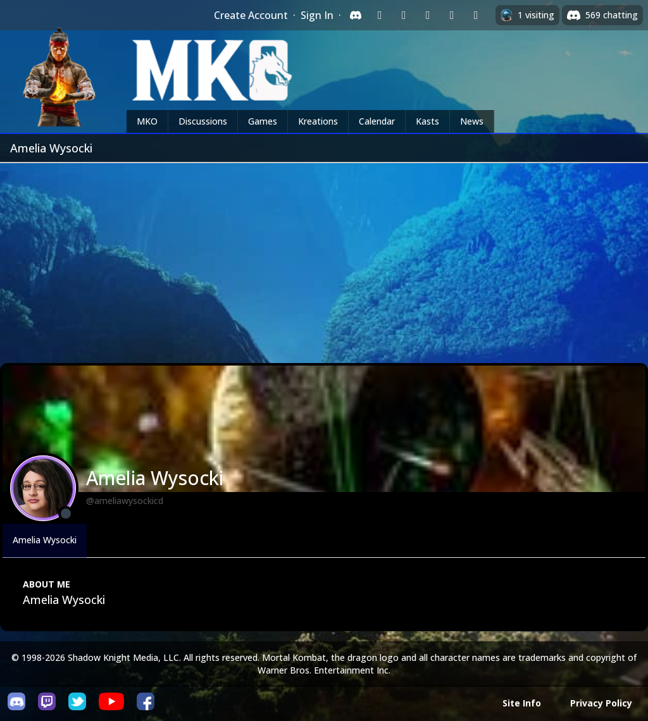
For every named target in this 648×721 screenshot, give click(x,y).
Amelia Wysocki (45, 540)
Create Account (251, 15)
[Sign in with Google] (403, 15)
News (471, 121)
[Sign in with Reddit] (427, 15)
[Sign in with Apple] (451, 15)
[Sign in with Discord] (355, 15)
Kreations (318, 121)
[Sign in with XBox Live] (475, 15)
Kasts (427, 121)
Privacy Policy (601, 703)
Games (262, 121)
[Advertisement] (324, 258)
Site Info (521, 703)
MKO (147, 121)
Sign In (317, 15)
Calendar (377, 121)
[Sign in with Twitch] (379, 15)
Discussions (202, 121)
